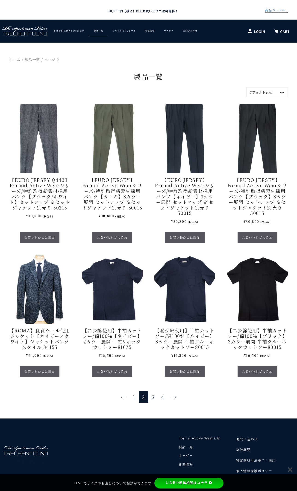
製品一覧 (98, 31)
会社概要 (243, 450)
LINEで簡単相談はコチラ (189, 483)
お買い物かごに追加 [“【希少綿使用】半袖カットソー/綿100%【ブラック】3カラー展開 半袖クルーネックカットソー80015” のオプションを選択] (257, 371)
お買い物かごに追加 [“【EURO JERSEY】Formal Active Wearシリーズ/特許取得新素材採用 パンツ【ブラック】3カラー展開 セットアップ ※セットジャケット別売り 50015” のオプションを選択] (257, 237)
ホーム (15, 59)
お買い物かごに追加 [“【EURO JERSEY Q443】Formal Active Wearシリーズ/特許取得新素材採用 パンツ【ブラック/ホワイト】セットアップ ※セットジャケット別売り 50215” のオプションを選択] (40, 237)
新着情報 (186, 464)
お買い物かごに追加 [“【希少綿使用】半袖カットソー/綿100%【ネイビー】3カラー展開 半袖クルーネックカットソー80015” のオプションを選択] (185, 371)
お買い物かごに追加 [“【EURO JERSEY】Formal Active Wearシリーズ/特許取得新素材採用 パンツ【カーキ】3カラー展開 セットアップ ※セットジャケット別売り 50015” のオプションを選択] (112, 237)
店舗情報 (150, 31)
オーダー (169, 31)
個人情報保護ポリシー (254, 471)
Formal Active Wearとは (69, 31)
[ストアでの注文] (267, 92)
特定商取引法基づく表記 (256, 460)
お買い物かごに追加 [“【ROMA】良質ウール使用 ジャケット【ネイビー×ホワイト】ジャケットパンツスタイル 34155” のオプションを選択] (40, 371)
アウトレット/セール (124, 31)
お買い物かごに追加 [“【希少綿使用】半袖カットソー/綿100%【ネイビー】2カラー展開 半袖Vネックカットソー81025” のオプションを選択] (112, 371)
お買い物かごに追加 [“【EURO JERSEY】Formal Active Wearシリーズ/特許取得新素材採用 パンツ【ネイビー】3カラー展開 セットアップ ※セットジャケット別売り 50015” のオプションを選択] (185, 237)
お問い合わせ (190, 31)
